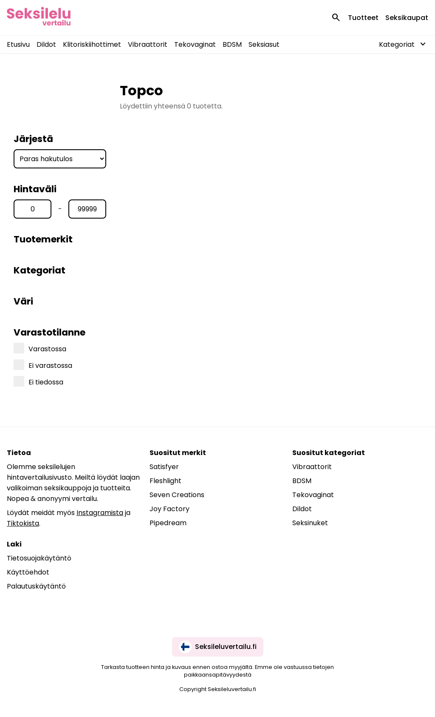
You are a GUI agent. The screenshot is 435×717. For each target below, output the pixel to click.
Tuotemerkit (43, 239)
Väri (23, 301)
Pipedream (168, 523)
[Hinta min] (32, 209)
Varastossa (40, 348)
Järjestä (33, 138)
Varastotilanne (49, 332)
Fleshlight (165, 481)
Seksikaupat (406, 18)
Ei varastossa (43, 364)
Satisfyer (164, 467)
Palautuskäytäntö (36, 586)
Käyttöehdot (28, 572)
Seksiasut (264, 44)
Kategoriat (39, 270)
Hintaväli (35, 189)
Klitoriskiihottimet (92, 44)
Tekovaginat (195, 44)
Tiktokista (23, 523)
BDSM (232, 44)
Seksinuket (310, 523)
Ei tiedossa (38, 381)
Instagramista (99, 513)
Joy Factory (169, 509)
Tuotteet (363, 18)
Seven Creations (177, 495)
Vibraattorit (147, 44)
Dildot (46, 44)
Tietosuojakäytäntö (39, 558)
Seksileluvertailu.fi (218, 646)
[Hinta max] (87, 209)
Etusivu (18, 44)
